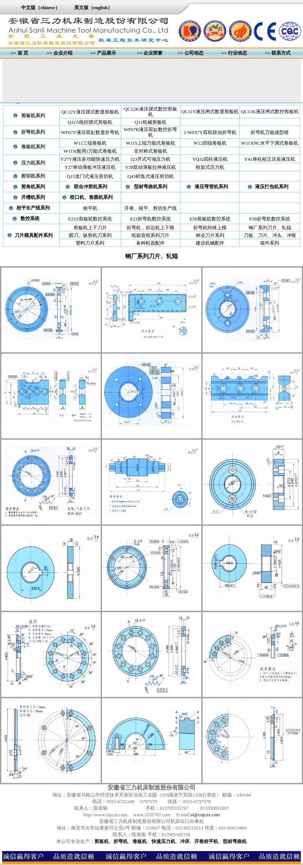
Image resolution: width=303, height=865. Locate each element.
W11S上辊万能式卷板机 (150, 143)
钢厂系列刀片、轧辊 (269, 227)
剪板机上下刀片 (90, 227)
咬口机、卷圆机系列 (91, 197)
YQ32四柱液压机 (210, 159)
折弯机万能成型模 (270, 132)
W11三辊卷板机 (90, 143)
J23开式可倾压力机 (151, 159)
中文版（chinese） (40, 7)
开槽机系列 (33, 197)
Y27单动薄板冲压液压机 (90, 167)
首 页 (23, 53)
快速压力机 (163, 841)
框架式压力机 (210, 167)
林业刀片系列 (210, 235)
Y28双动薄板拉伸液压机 (150, 167)
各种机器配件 (150, 243)
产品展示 (106, 53)
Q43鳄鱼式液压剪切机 (150, 176)
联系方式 (281, 53)
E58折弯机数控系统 (269, 219)
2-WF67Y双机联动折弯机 (210, 132)
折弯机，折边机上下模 (150, 227)
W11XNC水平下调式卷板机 (269, 143)
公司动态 (193, 53)
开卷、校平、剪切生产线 (150, 208)
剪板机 (101, 841)
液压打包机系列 (271, 186)
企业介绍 (62, 53)
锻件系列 (269, 243)
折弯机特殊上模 (210, 227)
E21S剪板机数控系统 (90, 219)
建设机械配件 (210, 243)
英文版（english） (93, 7)
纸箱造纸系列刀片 (150, 235)
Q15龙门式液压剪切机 (90, 176)
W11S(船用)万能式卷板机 (90, 151)
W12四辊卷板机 (210, 143)
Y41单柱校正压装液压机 (269, 159)
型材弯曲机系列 (150, 186)
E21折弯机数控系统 (150, 219)
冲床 (185, 841)
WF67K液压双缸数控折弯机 (150, 132)
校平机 (90, 208)
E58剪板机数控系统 (210, 219)
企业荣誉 (152, 53)
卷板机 (139, 841)
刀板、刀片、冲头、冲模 (270, 235)
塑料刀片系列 (90, 243)
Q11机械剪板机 (151, 122)
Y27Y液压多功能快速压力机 (90, 159)
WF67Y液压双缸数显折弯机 (90, 132)
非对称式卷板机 (150, 151)
